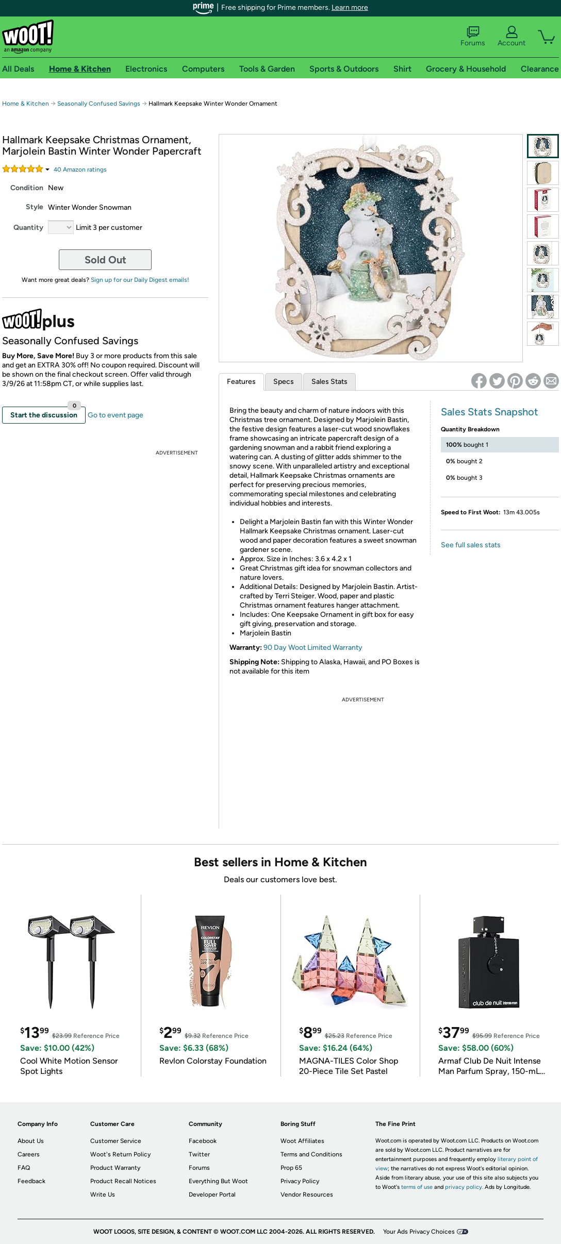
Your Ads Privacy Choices (419, 1231)
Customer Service (115, 1141)
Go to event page (115, 415)
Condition (26, 187)
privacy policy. (464, 1187)
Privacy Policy (299, 1181)
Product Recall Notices (123, 1181)
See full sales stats (471, 545)
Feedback (31, 1181)
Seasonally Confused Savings (98, 103)
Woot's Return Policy (120, 1154)
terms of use (417, 1187)
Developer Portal (212, 1194)
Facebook (203, 1141)
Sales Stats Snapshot (489, 412)
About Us (31, 1141)
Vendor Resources (306, 1194)
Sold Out (105, 260)
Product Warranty (115, 1167)
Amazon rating (80, 169)
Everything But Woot (218, 1181)
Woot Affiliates (302, 1141)
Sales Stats (329, 381)
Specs (283, 381)
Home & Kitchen (25, 103)
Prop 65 (291, 1167)
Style (34, 207)
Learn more (350, 7)
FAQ (24, 1167)
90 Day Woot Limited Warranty (312, 647)
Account (511, 36)
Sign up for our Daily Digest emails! (140, 279)
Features (241, 381)
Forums (472, 36)
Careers (29, 1154)
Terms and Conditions (311, 1154)
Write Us (102, 1194)
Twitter (199, 1154)
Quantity (28, 227)
